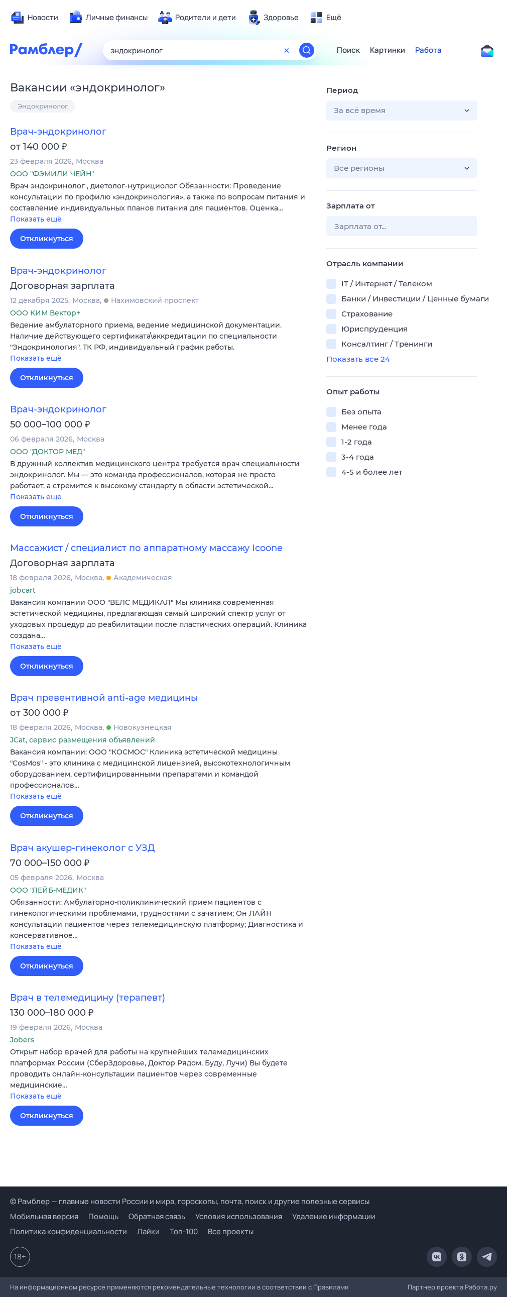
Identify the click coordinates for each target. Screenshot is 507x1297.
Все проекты (231, 1231)
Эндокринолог (43, 106)
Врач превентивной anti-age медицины (104, 697)
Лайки (148, 1231)
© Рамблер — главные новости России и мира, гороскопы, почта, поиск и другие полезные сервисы (189, 1201)
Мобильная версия (44, 1216)
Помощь (103, 1216)
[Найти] (307, 50)
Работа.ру (481, 1286)
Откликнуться (46, 238)
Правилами (331, 1286)
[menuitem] (34, 17)
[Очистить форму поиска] (287, 50)
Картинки (387, 50)
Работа (428, 50)
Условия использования (238, 1216)
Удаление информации (333, 1216)
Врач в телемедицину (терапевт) (87, 997)
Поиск (348, 50)
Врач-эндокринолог (58, 131)
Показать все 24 (358, 359)
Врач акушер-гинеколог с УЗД (82, 847)
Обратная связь (157, 1216)
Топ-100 (184, 1231)
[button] (160, 203)
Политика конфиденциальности (68, 1231)
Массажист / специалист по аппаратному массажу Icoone (146, 548)
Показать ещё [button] (36, 219)
